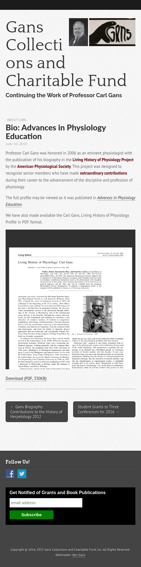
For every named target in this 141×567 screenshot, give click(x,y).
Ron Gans (79, 555)
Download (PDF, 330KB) (26, 378)
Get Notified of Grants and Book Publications (58, 492)
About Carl (17, 120)
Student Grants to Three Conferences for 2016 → (99, 409)
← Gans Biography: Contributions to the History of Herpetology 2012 (36, 411)
